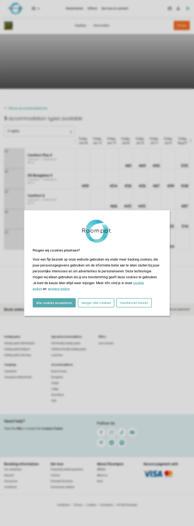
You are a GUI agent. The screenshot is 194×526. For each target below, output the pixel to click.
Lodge (54, 389)
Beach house (59, 371)
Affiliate (101, 469)
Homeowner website (62, 487)
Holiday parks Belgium (17, 349)
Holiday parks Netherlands (19, 343)
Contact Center (52, 428)
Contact (55, 475)
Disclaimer (106, 504)
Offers (92, 8)
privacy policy (59, 289)
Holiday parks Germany (17, 355)
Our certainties (13, 469)
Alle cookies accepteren (54, 303)
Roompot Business (62, 481)
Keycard (9, 475)
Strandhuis (57, 394)
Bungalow (57, 377)
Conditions (10, 487)
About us (102, 475)
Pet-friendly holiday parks (65, 343)
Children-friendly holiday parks (68, 349)
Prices (181, 25)
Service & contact (114, 8)
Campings (10, 364)
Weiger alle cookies (96, 303)
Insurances (11, 481)
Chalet (55, 383)
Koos (100, 481)
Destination (74, 8)
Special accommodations (66, 336)
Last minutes (106, 343)
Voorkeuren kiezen (134, 303)
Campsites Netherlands (18, 377)
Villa (53, 400)
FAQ (19, 428)
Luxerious (57, 355)
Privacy (78, 504)
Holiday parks (12, 336)
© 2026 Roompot (127, 504)
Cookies (91, 504)
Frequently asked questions (67, 469)
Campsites (10, 371)
